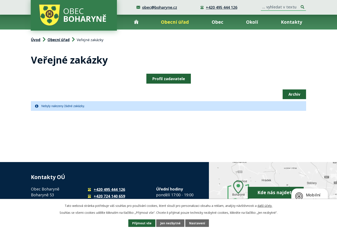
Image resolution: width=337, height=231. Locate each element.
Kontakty (291, 22)
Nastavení (197, 223)
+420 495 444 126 (221, 7)
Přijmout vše (142, 223)
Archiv (294, 94)
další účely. (264, 206)
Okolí (252, 22)
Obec (217, 22)
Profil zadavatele (168, 78)
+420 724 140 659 (109, 196)
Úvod (136, 22)
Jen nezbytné (170, 223)
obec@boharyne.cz (159, 7)
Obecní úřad (175, 22)
